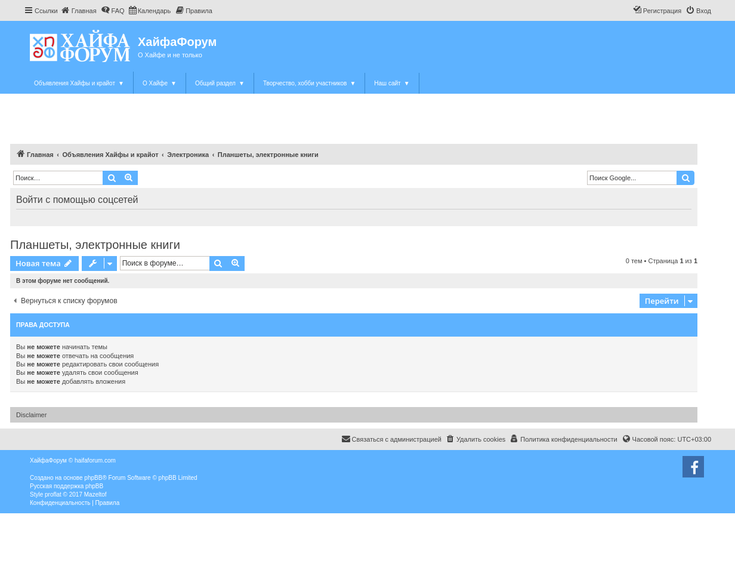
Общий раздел (220, 83)
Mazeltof (95, 494)
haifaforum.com (95, 460)
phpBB (93, 477)
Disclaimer (31, 414)
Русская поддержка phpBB (66, 486)
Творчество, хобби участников (309, 83)
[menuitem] (79, 11)
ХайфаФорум (177, 41)
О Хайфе (160, 83)
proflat (53, 494)
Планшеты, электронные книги (95, 244)
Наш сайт (391, 83)
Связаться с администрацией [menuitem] (391, 439)
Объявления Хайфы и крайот (79, 83)
